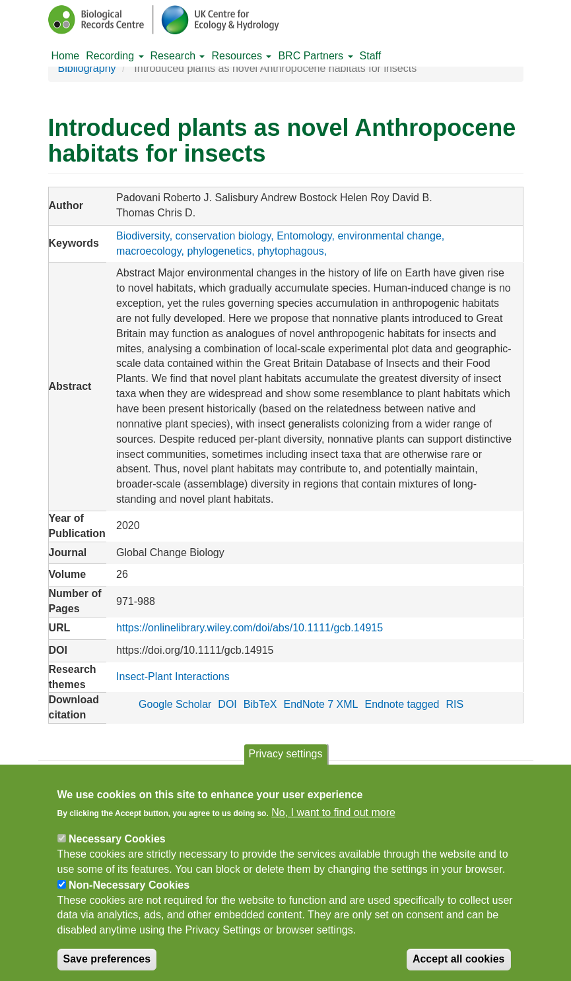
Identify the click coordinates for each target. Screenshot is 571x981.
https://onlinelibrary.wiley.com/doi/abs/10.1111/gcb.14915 (249, 627)
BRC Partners (315, 55)
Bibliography (87, 68)
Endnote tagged (401, 704)
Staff (371, 55)
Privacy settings (285, 761)
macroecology (148, 251)
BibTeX (260, 704)
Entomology (304, 235)
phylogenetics (219, 251)
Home (65, 55)
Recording (114, 55)
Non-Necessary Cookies (129, 893)
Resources (241, 55)
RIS (454, 704)
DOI (227, 704)
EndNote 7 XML (321, 704)
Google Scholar (175, 704)
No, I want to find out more (333, 821)
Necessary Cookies (117, 847)
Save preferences (107, 966)
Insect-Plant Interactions (173, 676)
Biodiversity (143, 235)
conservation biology (223, 235)
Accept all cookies (459, 966)
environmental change (389, 235)
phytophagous (290, 251)
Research (178, 55)
